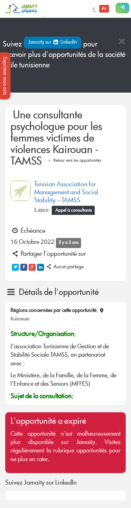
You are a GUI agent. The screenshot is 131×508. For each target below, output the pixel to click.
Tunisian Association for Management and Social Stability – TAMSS (66, 193)
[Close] (121, 42)
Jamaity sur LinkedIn (52, 42)
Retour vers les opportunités (73, 161)
